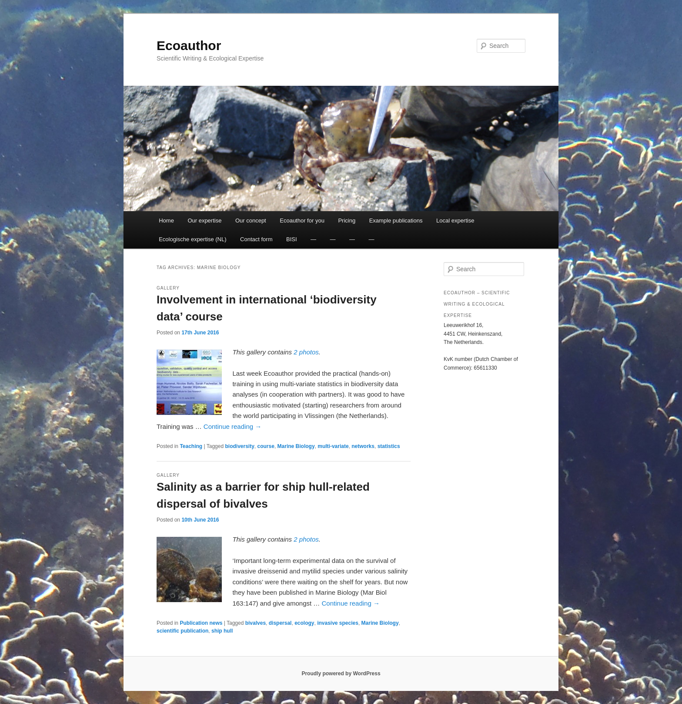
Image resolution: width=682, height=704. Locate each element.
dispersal (280, 623)
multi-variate (333, 446)
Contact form (256, 239)
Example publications (396, 220)
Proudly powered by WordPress (340, 673)
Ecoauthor (189, 45)
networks (362, 446)
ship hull (222, 631)
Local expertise (455, 220)
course (265, 446)
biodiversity (239, 446)
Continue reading (232, 426)
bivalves (255, 623)
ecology (304, 623)
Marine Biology (296, 446)
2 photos (306, 352)
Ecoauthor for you (302, 220)
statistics (389, 446)
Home (166, 220)
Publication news (201, 623)
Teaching (191, 446)
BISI (291, 239)
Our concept (250, 220)
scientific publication (182, 631)
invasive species (337, 623)
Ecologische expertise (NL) (192, 239)
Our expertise (204, 220)
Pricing (346, 220)
